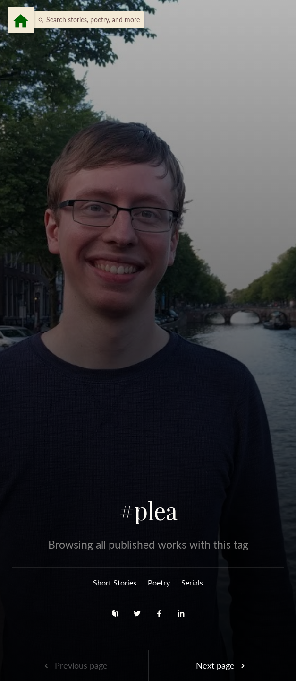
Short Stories (114, 582)
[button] (86, 19)
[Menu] (21, 20)
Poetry (159, 582)
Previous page (74, 665)
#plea (148, 510)
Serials (192, 582)
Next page (222, 665)
